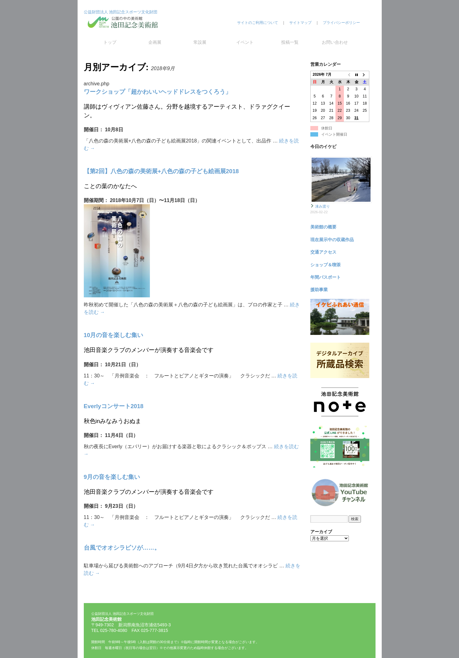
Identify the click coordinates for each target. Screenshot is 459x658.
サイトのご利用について (257, 22)
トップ (109, 42)
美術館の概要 (323, 226)
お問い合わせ (335, 42)
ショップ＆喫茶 (325, 264)
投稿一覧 (290, 42)
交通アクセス (323, 252)
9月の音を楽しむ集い (112, 477)
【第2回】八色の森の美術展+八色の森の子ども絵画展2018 (161, 171)
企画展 (154, 42)
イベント (245, 42)
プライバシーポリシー (341, 22)
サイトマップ (300, 22)
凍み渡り (322, 206)
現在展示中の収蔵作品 (332, 239)
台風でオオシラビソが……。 (122, 547)
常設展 (199, 42)
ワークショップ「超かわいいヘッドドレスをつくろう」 (157, 91)
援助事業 (319, 289)
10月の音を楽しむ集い (113, 335)
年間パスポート (325, 277)
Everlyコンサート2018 (114, 406)
